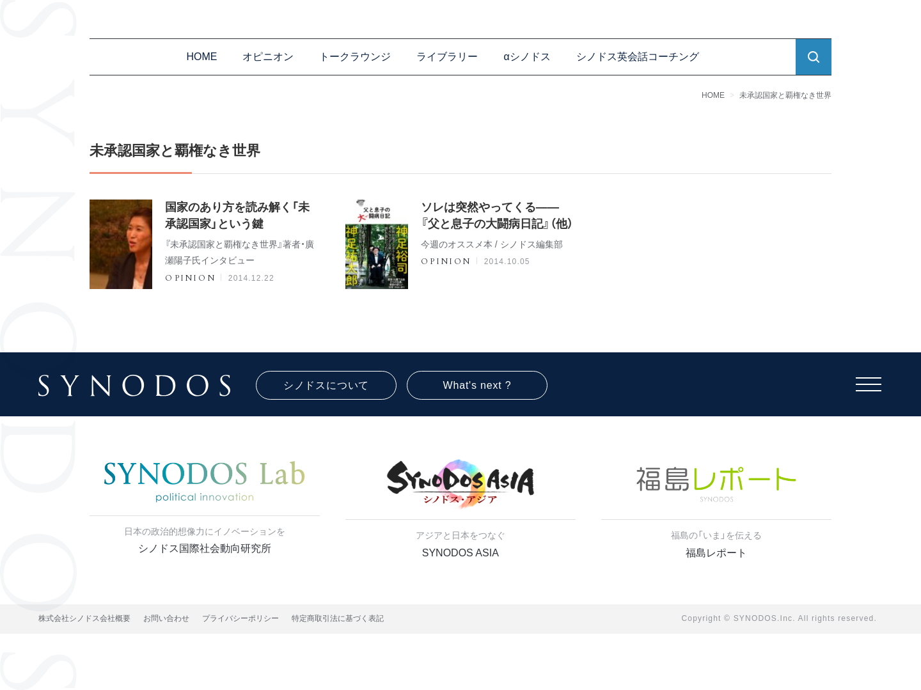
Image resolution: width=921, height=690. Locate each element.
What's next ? (477, 385)
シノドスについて (326, 385)
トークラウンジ (355, 56)
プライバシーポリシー (240, 618)
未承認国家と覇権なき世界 (785, 95)
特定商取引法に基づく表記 (338, 618)
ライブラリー (447, 56)
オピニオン (268, 56)
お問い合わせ (166, 618)
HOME (201, 56)
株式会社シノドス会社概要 (84, 618)
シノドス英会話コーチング (637, 56)
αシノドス (526, 56)
